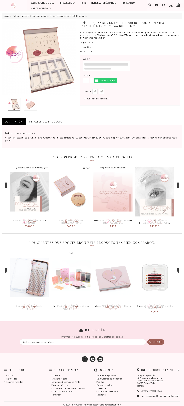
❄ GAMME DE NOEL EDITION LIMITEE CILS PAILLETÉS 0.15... (155, 306)
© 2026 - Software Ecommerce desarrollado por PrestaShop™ (92, 402)
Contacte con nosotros (62, 389)
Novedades (11, 376)
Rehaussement (68, 2)
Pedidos (100, 380)
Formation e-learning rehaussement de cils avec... (154, 221)
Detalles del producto (45, 121)
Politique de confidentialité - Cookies (68, 386)
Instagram (100, 357)
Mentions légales (59, 376)
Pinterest (101, 91)
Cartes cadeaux (41, 8)
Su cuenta (106, 368)
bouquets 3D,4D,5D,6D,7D (29, 305)
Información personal (106, 373)
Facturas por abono (105, 383)
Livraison (55, 373)
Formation (128, 2)
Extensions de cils (42, 2)
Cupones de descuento (107, 389)
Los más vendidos (14, 380)
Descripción (14, 121)
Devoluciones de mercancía (109, 376)
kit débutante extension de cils (71, 305)
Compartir (95, 91)
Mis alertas (101, 392)
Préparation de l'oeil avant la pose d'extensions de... (113, 221)
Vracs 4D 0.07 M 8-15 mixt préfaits (113, 305)
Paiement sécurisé (59, 383)
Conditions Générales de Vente (65, 380)
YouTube (92, 357)
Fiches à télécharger (104, 2)
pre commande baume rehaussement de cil (71, 221)
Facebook (85, 357)
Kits (84, 2)
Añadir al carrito (112, 80)
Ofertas (9, 373)
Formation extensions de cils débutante (29, 221)
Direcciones (101, 386)
